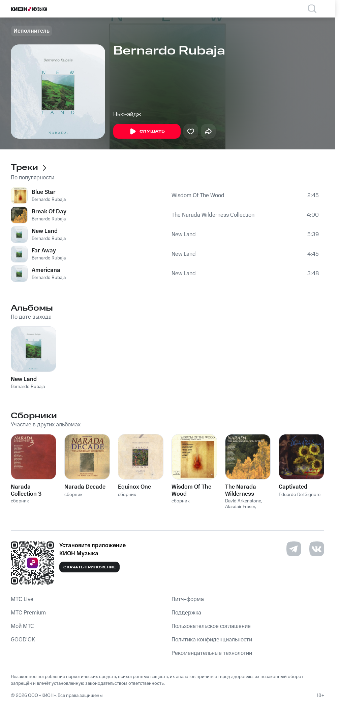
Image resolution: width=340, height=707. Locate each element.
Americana (46, 270)
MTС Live (22, 599)
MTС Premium (28, 613)
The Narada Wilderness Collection (213, 215)
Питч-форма (188, 599)
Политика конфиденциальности (212, 640)
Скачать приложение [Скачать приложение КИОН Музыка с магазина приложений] (89, 567)
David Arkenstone (243, 501)
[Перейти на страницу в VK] (316, 548)
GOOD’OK (23, 640)
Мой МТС (22, 626)
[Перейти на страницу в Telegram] (293, 548)
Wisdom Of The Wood (198, 195)
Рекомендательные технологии (212, 653)
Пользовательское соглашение (211, 626)
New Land (45, 231)
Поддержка (186, 613)
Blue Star (44, 192)
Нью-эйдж (127, 114)
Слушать (147, 132)
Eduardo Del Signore (299, 494)
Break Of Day (49, 212)
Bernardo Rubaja (49, 199)
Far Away (44, 251)
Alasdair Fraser (240, 506)
